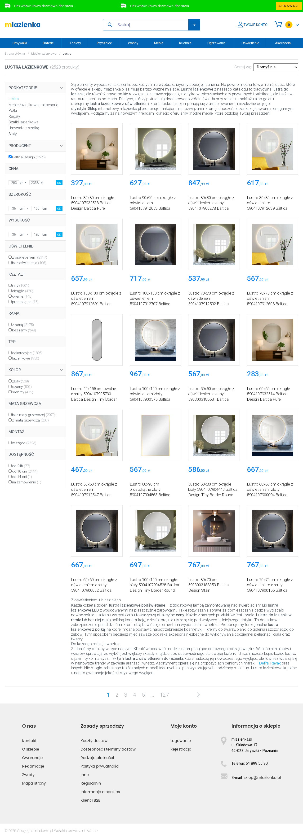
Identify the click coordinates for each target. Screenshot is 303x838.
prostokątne (25, 302)
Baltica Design (29, 157)
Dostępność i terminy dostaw (108, 749)
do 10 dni (25, 471)
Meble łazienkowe (43, 53)
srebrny (22, 392)
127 (164, 695)
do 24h (21, 466)
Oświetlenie (250, 43)
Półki (13, 110)
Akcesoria (283, 43)
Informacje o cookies (100, 792)
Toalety (75, 43)
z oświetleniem (29, 257)
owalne (22, 296)
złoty (20, 381)
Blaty (13, 134)
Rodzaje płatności (97, 757)
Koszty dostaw (94, 740)
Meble (158, 43)
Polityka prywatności (100, 766)
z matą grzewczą (30, 420)
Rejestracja (181, 749)
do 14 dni (22, 477)
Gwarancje (32, 757)
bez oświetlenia (29, 263)
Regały (14, 116)
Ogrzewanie (216, 43)
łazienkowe (25, 358)
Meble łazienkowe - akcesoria (33, 105)
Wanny (133, 43)
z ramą (23, 325)
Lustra (14, 99)
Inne (85, 774)
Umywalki (20, 43)
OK (59, 183)
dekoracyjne (27, 353)
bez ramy (24, 330)
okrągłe (22, 291)
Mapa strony (34, 783)
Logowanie (180, 740)
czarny (22, 387)
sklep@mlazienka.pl (262, 777)
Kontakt (29, 740)
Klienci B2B (91, 800)
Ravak (275, 663)
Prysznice (104, 43)
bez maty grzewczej (34, 415)
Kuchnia (185, 43)
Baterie (48, 43)
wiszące (24, 443)
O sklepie (30, 749)
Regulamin (91, 783)
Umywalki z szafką (24, 128)
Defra (263, 663)
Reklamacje (33, 766)
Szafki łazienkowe (24, 122)
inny (20, 285)
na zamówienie (26, 482)
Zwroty (28, 774)
